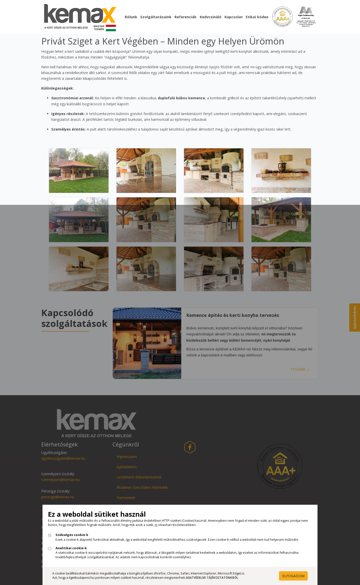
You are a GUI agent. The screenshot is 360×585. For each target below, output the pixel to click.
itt (156, 524)
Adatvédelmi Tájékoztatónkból (212, 577)
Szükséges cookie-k (72, 535)
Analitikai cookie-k (71, 548)
